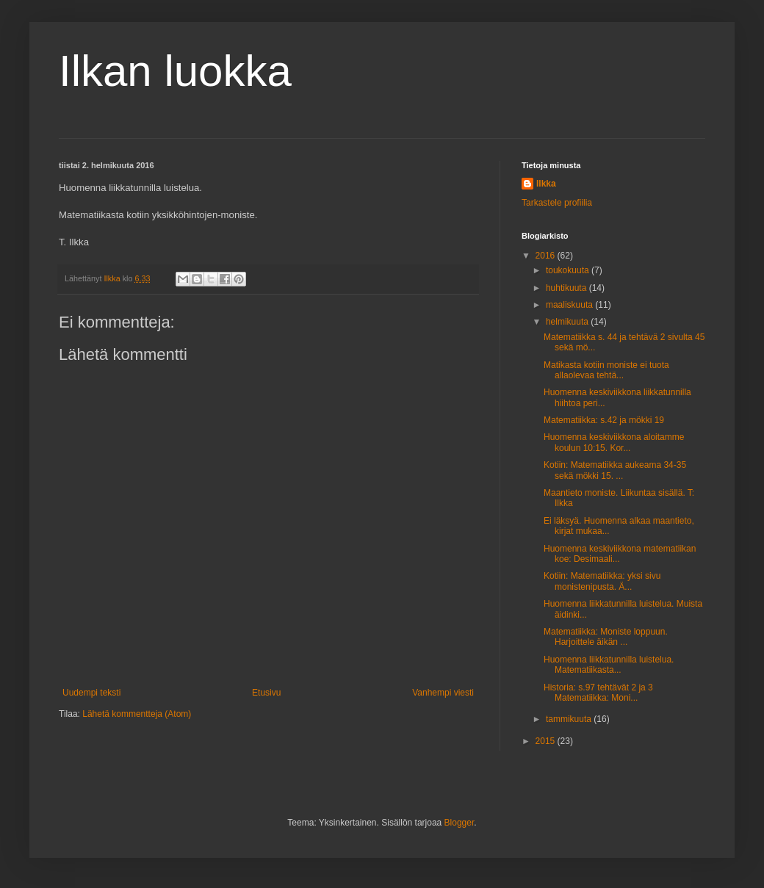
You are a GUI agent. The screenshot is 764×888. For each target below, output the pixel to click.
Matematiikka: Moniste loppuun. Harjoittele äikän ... (606, 637)
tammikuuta (570, 719)
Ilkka (546, 183)
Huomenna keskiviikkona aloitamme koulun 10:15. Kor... (614, 442)
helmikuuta (568, 322)
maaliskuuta (570, 305)
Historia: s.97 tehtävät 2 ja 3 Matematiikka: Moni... (598, 692)
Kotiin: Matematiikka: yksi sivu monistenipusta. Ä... (602, 581)
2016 (547, 255)
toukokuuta (568, 270)
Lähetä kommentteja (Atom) (136, 714)
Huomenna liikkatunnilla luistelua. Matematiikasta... (609, 664)
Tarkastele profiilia (557, 203)
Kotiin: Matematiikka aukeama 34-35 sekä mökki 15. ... (615, 470)
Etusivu (266, 692)
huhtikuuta (567, 288)
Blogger (459, 822)
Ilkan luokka (175, 70)
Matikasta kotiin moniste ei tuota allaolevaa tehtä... (606, 370)
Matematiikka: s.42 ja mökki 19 (604, 420)
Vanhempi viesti (443, 692)
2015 (547, 741)
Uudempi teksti (91, 692)
